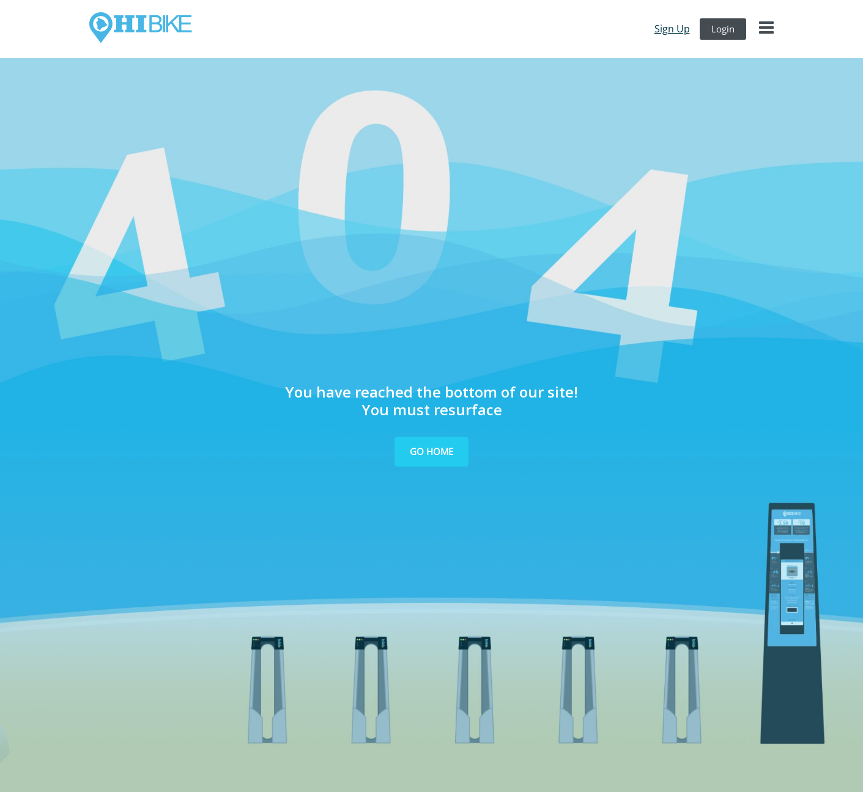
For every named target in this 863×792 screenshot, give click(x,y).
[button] (431, 452)
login (723, 29)
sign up (672, 28)
